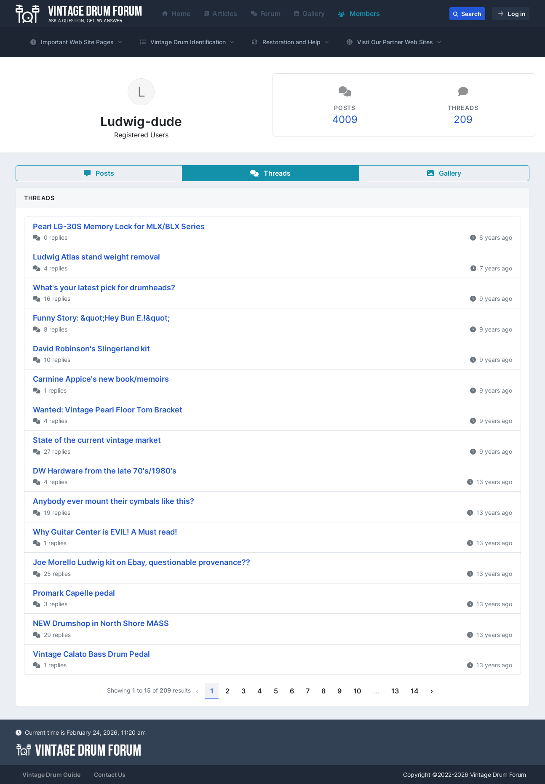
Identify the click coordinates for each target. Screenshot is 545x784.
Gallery (309, 13)
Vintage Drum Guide (51, 774)
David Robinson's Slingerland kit (91, 348)
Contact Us (110, 774)
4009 (345, 119)
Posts (99, 173)
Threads (270, 173)
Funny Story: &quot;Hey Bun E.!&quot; (101, 317)
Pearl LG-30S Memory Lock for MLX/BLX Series (119, 226)
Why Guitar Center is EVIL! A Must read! (105, 531)
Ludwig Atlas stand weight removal (96, 256)
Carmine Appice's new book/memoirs (101, 379)
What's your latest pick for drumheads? (104, 287)
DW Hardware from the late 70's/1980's (104, 470)
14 (415, 691)
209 (463, 119)
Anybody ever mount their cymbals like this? (113, 501)
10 (357, 691)
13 (395, 691)
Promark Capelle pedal (74, 593)
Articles (220, 13)
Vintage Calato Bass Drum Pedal (91, 654)
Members (359, 13)
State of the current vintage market (97, 440)
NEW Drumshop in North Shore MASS (101, 623)
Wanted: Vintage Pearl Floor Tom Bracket (107, 409)
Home (176, 13)
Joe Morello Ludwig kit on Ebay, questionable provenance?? (141, 562)
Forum (266, 13)
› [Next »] (431, 691)
